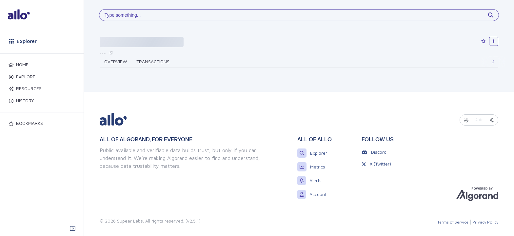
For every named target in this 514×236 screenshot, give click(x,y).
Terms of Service (452, 222)
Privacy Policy (485, 222)
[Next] (493, 62)
